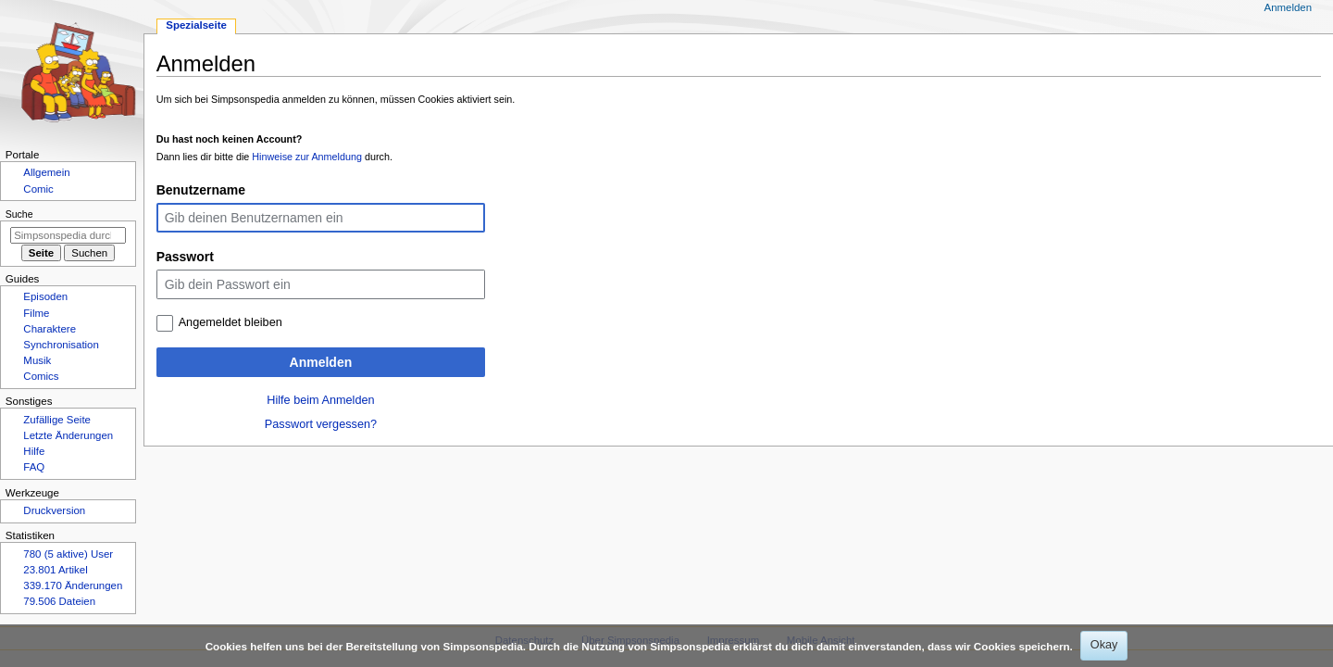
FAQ (33, 466)
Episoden (45, 296)
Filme (36, 313)
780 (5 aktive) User (68, 554)
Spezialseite (196, 25)
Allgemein (46, 172)
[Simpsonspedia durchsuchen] (68, 235)
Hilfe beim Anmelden (320, 400)
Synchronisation (61, 344)
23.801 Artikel (55, 569)
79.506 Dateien (59, 601)
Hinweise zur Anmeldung (307, 156)
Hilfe (33, 451)
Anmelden (321, 362)
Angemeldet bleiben (230, 322)
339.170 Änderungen (72, 585)
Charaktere (49, 328)
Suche (19, 214)
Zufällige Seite (57, 419)
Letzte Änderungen (68, 435)
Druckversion (54, 510)
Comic (38, 189)
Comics (40, 376)
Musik (37, 360)
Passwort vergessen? (321, 424)
